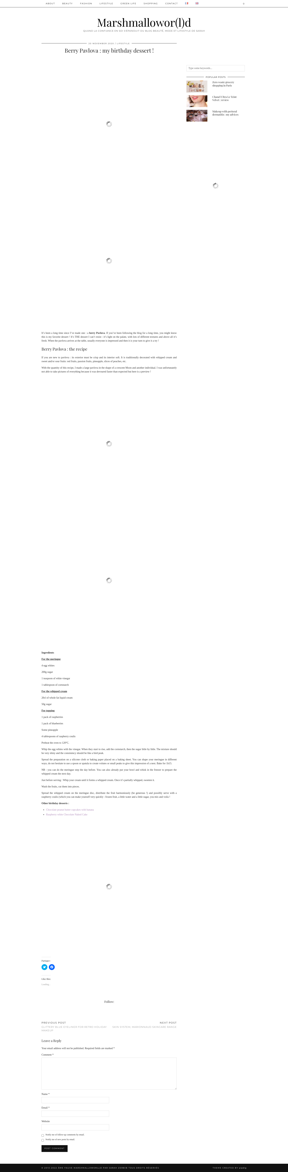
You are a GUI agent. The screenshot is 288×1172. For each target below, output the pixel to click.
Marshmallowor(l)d (144, 22)
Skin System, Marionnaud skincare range (144, 1024)
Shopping (151, 3)
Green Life (128, 3)
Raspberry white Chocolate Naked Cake (66, 814)
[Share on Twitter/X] (44, 1014)
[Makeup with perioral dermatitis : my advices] (196, 116)
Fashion (86, 3)
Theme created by (229, 1168)
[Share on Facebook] (42, 1014)
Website (46, 1121)
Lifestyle (106, 3)
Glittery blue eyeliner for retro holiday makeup (75, 1026)
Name (46, 1094)
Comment (48, 1054)
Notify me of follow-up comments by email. (65, 1134)
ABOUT (50, 3)
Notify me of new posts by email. (60, 1139)
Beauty (67, 3)
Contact (171, 3)
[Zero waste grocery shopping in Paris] (196, 86)
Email (46, 1107)
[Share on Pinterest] (46, 1014)
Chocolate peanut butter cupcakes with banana (70, 809)
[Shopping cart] (244, 3)
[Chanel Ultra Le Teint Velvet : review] (196, 101)
